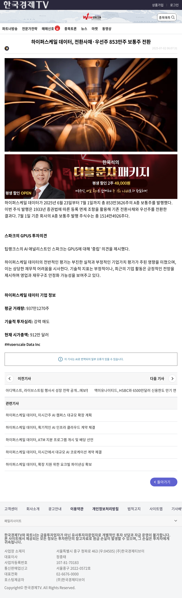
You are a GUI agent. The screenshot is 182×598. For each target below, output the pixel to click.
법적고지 (134, 508)
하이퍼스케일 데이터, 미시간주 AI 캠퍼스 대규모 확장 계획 (49, 415)
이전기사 (24, 378)
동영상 (106, 28)
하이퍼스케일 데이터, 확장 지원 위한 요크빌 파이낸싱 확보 (49, 464)
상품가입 (158, 5)
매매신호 (51, 28)
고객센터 (11, 508)
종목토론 (70, 28)
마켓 (95, 28)
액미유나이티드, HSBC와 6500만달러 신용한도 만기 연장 (135, 390)
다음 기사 (157, 378)
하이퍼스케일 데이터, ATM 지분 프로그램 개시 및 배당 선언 (49, 439)
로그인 (174, 5)
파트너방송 (10, 28)
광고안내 (55, 508)
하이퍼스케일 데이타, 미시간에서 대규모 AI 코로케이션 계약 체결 (54, 451)
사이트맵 (156, 508)
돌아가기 (163, 481)
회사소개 (33, 508)
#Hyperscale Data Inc (22, 344)
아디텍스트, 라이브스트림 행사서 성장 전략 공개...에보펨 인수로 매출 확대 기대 (47, 390)
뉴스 (84, 28)
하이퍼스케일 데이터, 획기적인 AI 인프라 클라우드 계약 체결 (50, 427)
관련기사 (12, 403)
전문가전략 (29, 28)
